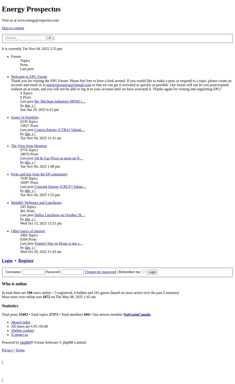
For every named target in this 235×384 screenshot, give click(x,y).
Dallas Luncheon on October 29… (59, 215)
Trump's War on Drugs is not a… (58, 243)
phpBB (25, 342)
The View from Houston (29, 146)
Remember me (132, 272)
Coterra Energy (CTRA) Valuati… (59, 130)
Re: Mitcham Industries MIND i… (59, 101)
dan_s (29, 105)
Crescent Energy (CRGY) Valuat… (60, 187)
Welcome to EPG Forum (29, 77)
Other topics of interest (28, 231)
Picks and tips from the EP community (39, 174)
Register (26, 260)
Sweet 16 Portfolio (25, 117)
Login (7, 260)
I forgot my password (100, 272)
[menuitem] (22, 330)
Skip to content (13, 28)
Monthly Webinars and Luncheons (36, 203)
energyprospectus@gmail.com (68, 85)
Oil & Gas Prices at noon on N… (58, 158)
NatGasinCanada (137, 314)
